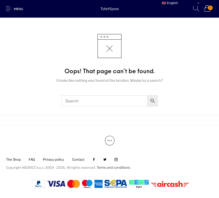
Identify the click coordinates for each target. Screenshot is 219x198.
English (170, 3)
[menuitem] (13, 159)
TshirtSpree (109, 9)
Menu (18, 9)
